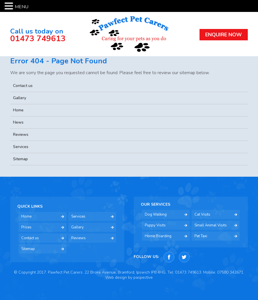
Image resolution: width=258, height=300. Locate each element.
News (18, 122)
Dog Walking (156, 214)
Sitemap (20, 159)
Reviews (20, 134)
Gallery (19, 98)
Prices (26, 227)
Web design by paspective (129, 277)
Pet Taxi (200, 236)
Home (18, 110)
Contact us (23, 85)
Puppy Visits (155, 225)
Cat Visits (202, 214)
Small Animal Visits (210, 225)
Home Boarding (158, 236)
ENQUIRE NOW (223, 34)
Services (20, 146)
